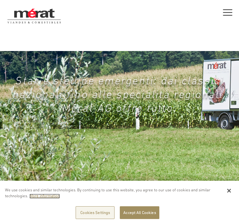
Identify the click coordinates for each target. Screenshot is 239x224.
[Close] (229, 193)
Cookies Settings (95, 215)
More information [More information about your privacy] (45, 198)
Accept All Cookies (139, 215)
